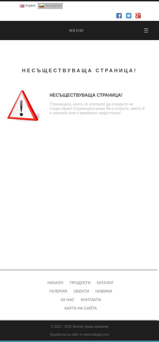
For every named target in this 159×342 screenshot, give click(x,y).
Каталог (105, 282)
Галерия (58, 291)
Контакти (91, 299)
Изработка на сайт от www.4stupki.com (79, 335)
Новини (103, 291)
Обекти (81, 291)
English (31, 5)
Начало (55, 282)
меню (109, 30)
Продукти (80, 282)
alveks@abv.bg (21, 250)
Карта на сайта (80, 308)
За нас (67, 299)
